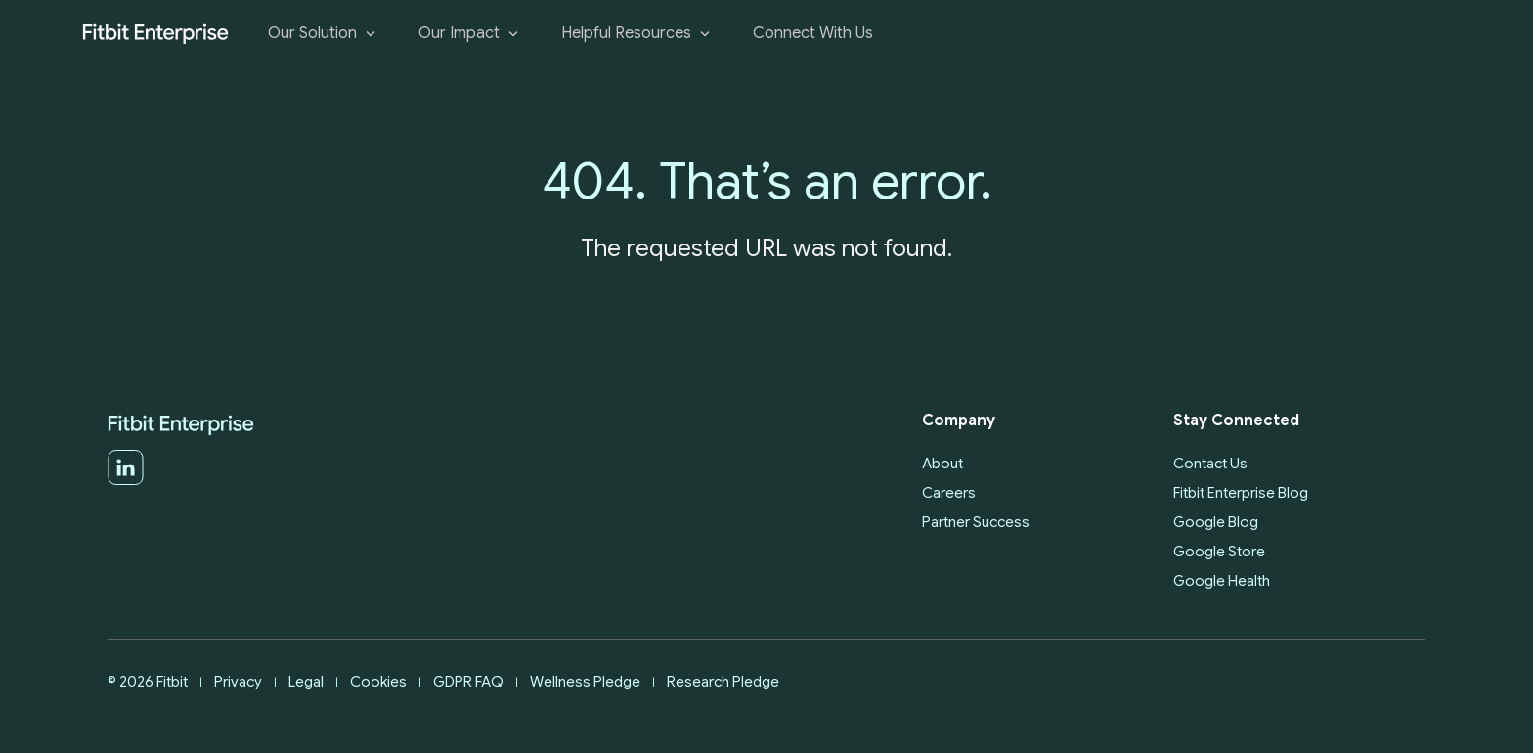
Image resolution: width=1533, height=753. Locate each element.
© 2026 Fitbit (148, 681)
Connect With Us (813, 33)
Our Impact (470, 33)
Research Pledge (723, 681)
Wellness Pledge (585, 681)
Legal (306, 681)
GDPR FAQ (468, 681)
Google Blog (1215, 522)
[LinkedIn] (126, 481)
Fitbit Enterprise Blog (1240, 493)
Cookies (378, 681)
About (942, 463)
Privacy (238, 681)
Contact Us (1210, 463)
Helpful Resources (637, 33)
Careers (949, 493)
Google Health (1221, 581)
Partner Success (975, 522)
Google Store (1219, 551)
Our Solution (323, 33)
